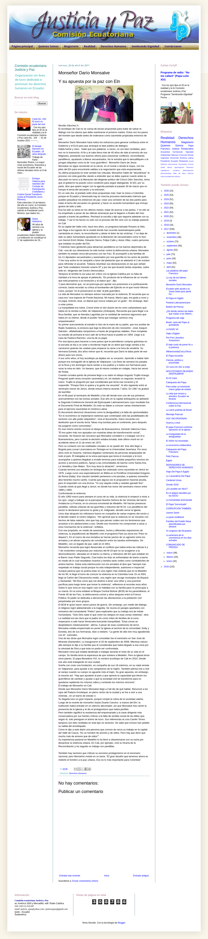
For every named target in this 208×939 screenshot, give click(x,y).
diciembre (172, 233)
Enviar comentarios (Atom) (85, 881)
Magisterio (71, 46)
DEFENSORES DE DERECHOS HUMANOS (179, 466)
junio (169, 258)
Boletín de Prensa (174, 307)
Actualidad (165, 152)
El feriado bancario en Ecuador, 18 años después (39, 150)
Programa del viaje (175, 318)
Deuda (190, 155)
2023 (167, 203)
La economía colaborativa (178, 445)
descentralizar (166, 173)
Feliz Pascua (172, 456)
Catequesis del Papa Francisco (176, 450)
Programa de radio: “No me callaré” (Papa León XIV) (175, 76)
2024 (167, 199)
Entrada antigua (141, 875)
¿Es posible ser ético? (177, 489)
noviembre (172, 237)
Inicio (106, 875)
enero (170, 561)
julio (169, 254)
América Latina (186, 158)
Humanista (182, 164)
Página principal (22, 46)
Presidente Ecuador (169, 161)
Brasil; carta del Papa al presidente (177, 323)
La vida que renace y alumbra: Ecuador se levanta (177, 396)
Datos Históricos (37, 220)
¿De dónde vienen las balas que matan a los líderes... (179, 312)
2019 (167, 220)
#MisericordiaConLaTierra (178, 351)
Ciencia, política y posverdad (174, 361)
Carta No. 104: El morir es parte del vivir (39, 122)
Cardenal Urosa (173, 480)
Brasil (191, 161)
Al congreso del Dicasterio (178, 531)
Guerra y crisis (173, 422)
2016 (167, 566)
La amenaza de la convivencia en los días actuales (178, 538)
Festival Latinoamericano (178, 302)
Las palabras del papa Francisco (177, 272)
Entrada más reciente (69, 875)
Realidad (89, 46)
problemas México (173, 176)
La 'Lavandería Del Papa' (178, 476)
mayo (170, 263)
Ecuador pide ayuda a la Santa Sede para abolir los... (178, 291)
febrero (170, 557)
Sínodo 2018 (172, 484)
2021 (167, 212)
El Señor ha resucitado (177, 441)
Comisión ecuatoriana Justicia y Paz (30, 67)
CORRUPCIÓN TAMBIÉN (178, 508)
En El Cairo (171, 378)
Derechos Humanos (113, 46)
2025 (167, 195)
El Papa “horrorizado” (176, 504)
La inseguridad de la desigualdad (176, 435)
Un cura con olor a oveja (178, 367)
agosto (170, 250)
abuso (169, 167)
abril (169, 267)
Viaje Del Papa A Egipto (177, 471)
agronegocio (179, 167)
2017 (167, 229)
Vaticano (174, 155)
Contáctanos (173, 46)
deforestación (188, 170)
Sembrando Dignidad (145, 46)
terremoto (174, 158)
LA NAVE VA (172, 329)
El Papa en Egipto (175, 298)
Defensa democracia (169, 164)
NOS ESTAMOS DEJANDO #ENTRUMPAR (179, 372)
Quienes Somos (48, 46)
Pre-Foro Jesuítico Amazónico (175, 339)
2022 (167, 207)
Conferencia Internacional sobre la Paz (178, 404)
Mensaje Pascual (174, 414)
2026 (167, 190)
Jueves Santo (172, 512)
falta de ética (179, 173)
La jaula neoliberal (175, 517)
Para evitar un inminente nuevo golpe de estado (178, 387)
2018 (167, 225)
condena (176, 170)
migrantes (165, 158)
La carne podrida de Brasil (179, 410)
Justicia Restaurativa (182, 148)
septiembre (172, 245)
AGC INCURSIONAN (176, 418)
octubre (170, 241)
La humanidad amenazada (179, 500)
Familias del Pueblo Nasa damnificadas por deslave (178, 524)
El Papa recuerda (174, 355)
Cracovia (183, 155)
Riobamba (183, 161)
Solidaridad (165, 155)
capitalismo (165, 170)
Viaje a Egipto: (173, 333)
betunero (189, 167)
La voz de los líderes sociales (176, 278)
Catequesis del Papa (176, 382)
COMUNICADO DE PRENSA (175, 546)
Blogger (121, 922)
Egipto (169, 460)
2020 (167, 216)
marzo (170, 552)
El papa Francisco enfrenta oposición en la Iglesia (179, 428)
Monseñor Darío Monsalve (179, 284)
